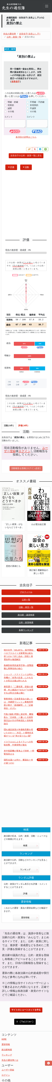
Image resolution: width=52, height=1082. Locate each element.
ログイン (24, 451)
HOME (4, 1039)
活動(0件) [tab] (9, 426)
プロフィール (26, 592)
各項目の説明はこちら (26, 137)
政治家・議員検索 (26, 615)
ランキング (29, 870)
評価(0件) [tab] (23, 426)
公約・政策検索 (26, 622)
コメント (8, 117)
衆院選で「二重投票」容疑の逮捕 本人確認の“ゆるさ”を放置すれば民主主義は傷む (18, 690)
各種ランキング (26, 630)
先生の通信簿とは (10, 1060)
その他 (11, 111)
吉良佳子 (15, 82)
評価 (11, 167)
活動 (26, 167)
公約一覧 (26, 600)
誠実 (10, 108)
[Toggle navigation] (46, 6)
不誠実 (33, 108)
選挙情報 (29, 918)
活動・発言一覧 (26, 607)
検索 (30, 846)
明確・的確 (13, 102)
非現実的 (34, 105)
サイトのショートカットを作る (26, 1010)
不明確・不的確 (37, 102)
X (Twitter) (24, 1021)
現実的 (11, 105)
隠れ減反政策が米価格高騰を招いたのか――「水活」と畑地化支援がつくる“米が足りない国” (18, 733)
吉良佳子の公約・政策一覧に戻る (26, 156)
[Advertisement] (26, 205)
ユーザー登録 (8, 1070)
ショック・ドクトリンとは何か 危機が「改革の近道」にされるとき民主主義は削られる (19, 677)
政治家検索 (7, 1050)
